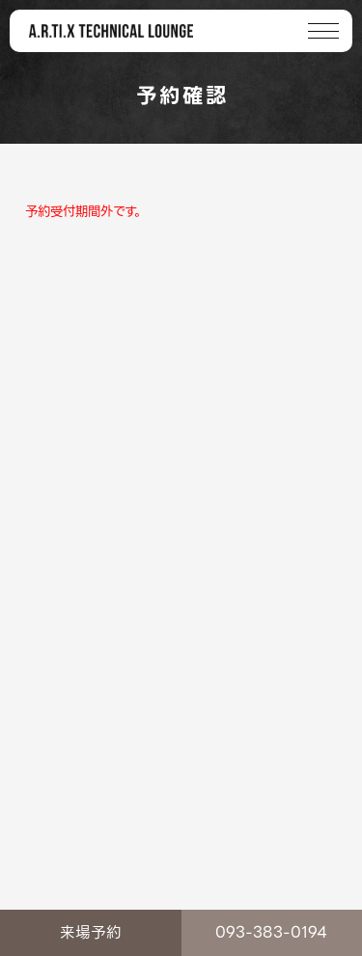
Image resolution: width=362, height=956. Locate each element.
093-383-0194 (271, 932)
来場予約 (91, 932)
